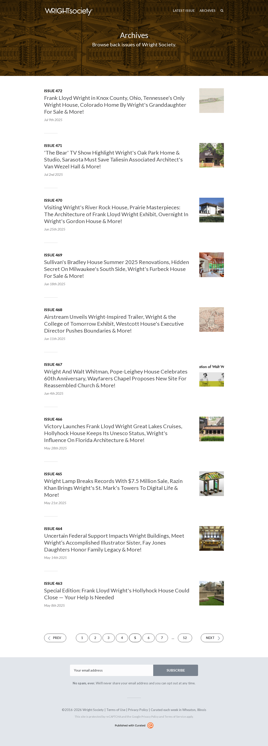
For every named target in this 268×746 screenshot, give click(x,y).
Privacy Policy (138, 710)
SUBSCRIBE (176, 670)
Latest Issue (184, 11)
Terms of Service (175, 716)
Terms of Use (115, 710)
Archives (208, 11)
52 (185, 638)
